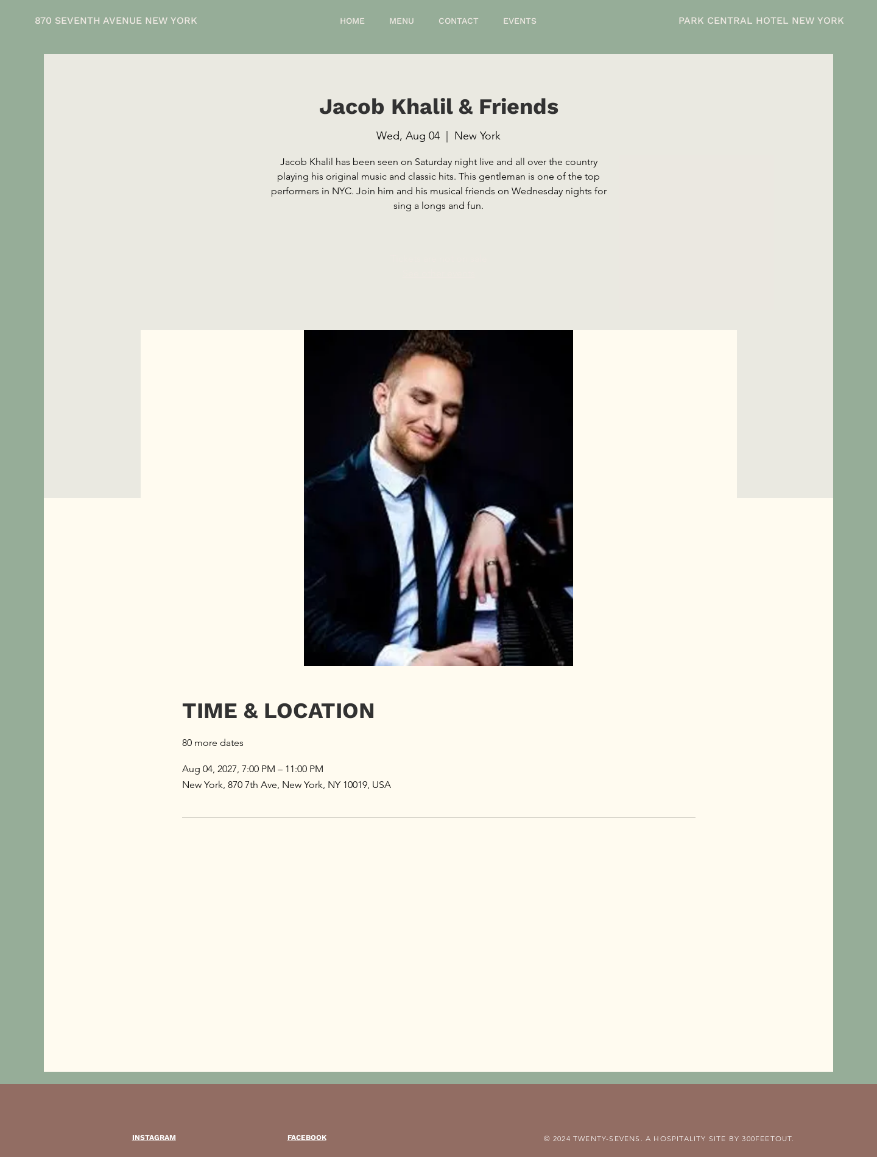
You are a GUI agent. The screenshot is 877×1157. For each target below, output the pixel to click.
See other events (439, 273)
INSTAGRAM (154, 1137)
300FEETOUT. (768, 1138)
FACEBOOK (306, 1137)
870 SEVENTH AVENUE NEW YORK (116, 20)
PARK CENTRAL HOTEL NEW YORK (761, 20)
